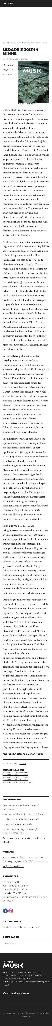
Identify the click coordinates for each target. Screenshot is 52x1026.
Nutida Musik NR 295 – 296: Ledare (18, 782)
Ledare (23, 764)
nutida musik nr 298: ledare (15, 777)
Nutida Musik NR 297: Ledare (15, 780)
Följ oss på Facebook (16, 993)
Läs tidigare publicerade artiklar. (21, 927)
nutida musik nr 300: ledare (15, 772)
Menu (10, 3)
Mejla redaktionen (13, 866)
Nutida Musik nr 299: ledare (15, 775)
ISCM (8, 982)
